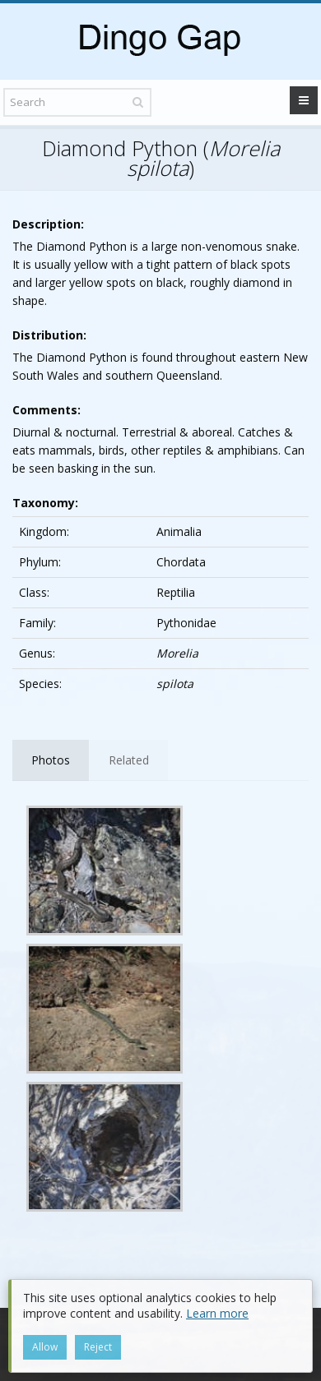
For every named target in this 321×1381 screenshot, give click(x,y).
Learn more (217, 1313)
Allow (45, 1347)
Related (129, 760)
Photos (50, 760)
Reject (98, 1347)
